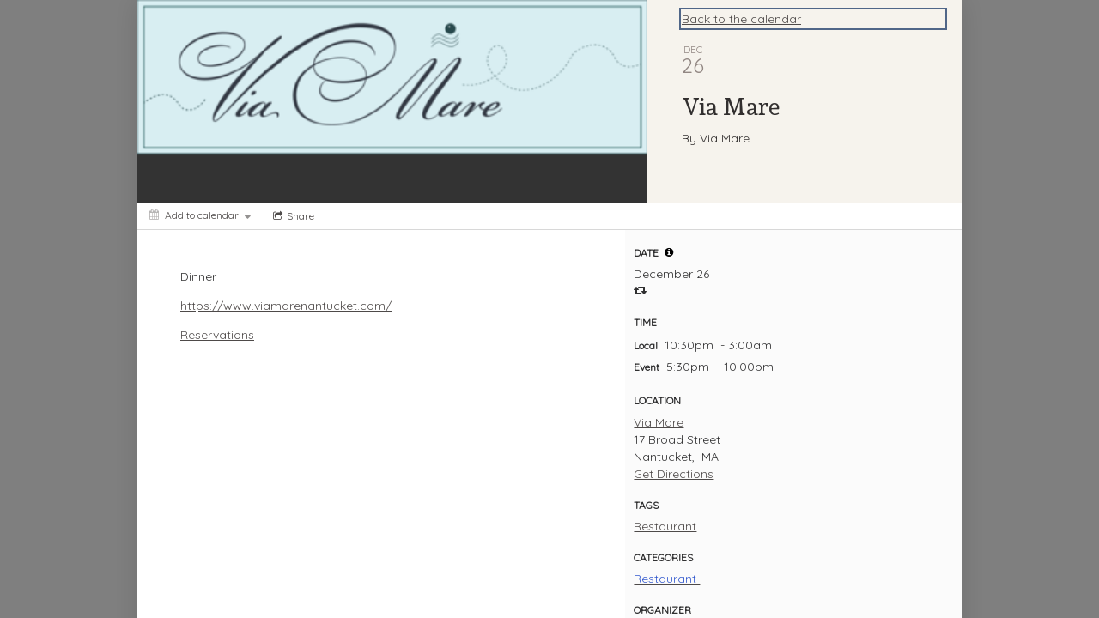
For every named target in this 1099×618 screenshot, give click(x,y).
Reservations (217, 334)
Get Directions (673, 474)
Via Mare (658, 422)
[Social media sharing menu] (292, 216)
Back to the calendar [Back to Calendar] (741, 19)
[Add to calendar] (200, 215)
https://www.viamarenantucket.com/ (286, 305)
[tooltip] (669, 252)
